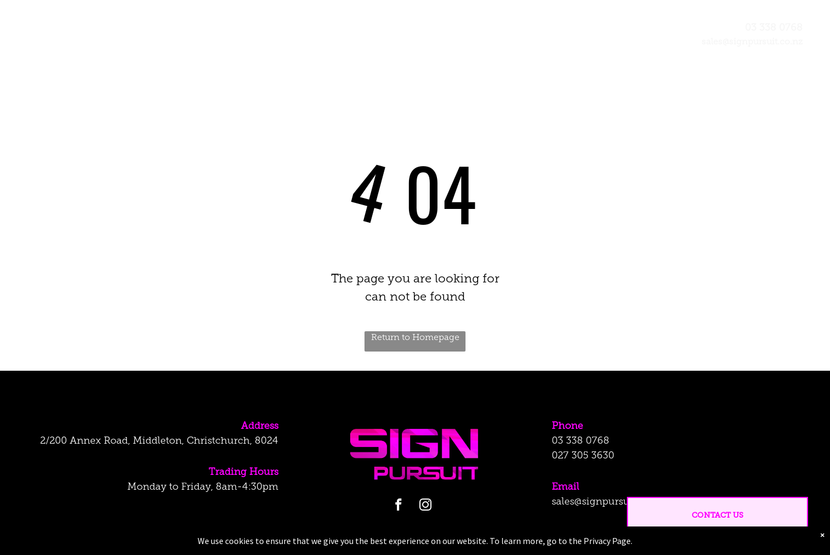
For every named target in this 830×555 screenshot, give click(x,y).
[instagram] (425, 506)
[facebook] (398, 506)
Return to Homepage (415, 337)
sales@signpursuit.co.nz (608, 502)
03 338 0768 (580, 441)
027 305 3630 (583, 456)
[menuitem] (298, 38)
